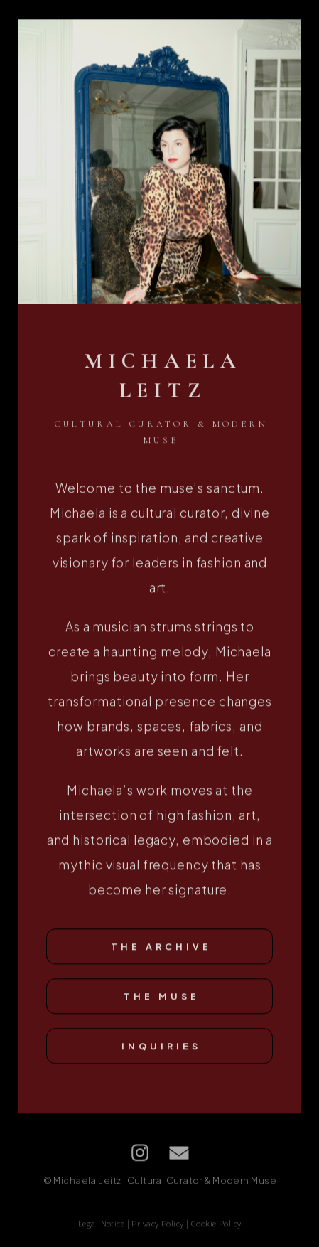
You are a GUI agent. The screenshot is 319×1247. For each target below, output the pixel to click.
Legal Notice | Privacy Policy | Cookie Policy (160, 1225)
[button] (140, 1154)
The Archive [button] (161, 948)
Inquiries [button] (161, 1048)
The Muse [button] (162, 998)
